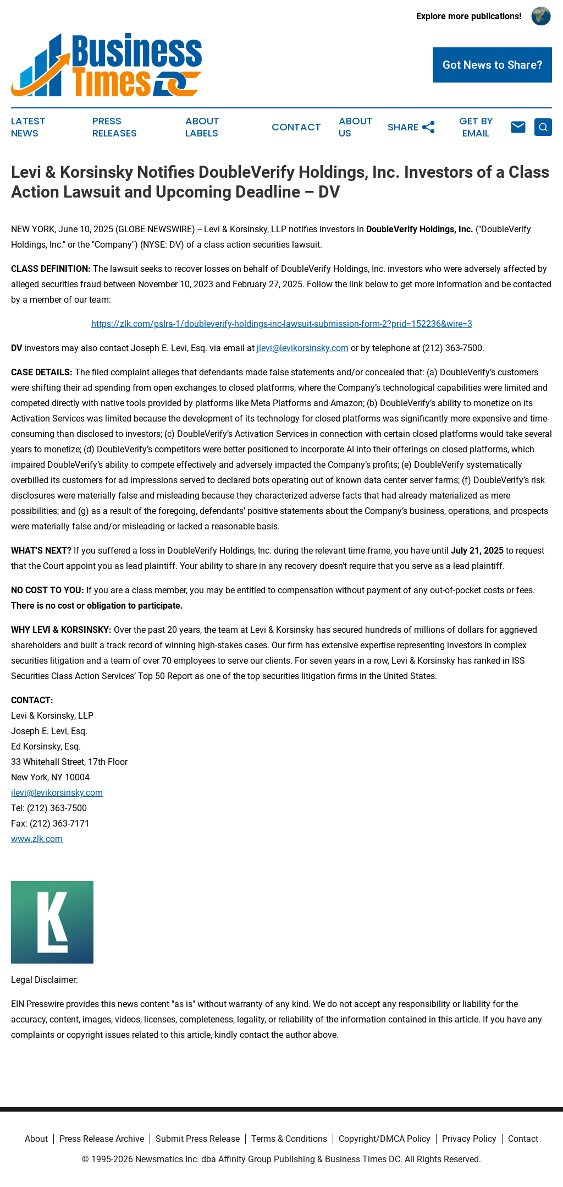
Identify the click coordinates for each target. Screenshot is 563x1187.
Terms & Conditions (289, 1139)
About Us (356, 127)
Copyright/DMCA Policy (384, 1139)
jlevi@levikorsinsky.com (303, 348)
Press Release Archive (101, 1139)
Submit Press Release (198, 1139)
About (36, 1139)
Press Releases (114, 127)
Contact (296, 127)
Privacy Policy (469, 1139)
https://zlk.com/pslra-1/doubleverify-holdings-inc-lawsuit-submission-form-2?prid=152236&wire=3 (281, 324)
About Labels (202, 127)
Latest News (28, 127)
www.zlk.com (37, 839)
